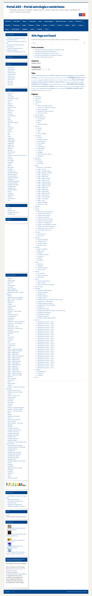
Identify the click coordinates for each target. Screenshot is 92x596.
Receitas (60, 25)
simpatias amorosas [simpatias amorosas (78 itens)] (36, 90)
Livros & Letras (41, 269)
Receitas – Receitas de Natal (15, 409)
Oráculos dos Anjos (42, 113)
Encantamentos (41, 141)
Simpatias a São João (13, 431)
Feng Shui (7, 25)
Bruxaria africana (41, 371)
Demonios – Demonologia (44, 167)
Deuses (71, 21)
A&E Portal (8, 21)
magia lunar (11, 145)
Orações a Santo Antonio (14, 390)
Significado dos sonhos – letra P (45, 349)
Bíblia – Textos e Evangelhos (15, 299)
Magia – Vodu (40, 200)
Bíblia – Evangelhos (42, 249)
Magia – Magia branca (43, 174)
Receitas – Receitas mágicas (15, 411)
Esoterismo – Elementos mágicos (16, 321)
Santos (7, 29)
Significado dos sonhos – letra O (45, 347)
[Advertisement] (16, 248)
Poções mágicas (12, 397)
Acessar (10, 209)
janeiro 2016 (11, 71)
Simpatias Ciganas (12, 174)
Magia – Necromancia (43, 195)
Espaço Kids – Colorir (13, 326)
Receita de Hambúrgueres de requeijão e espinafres (48, 55)
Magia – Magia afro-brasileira (44, 173)
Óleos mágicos (11, 383)
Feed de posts (11, 210)
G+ (13, 591)
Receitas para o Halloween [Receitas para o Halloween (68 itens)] (79, 86)
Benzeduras (11, 110)
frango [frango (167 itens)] (71, 77)
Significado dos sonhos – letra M (45, 344)
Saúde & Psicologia (42, 124)
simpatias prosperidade (14, 181)
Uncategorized (11, 198)
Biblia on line (40, 251)
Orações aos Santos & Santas (15, 392)
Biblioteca (40, 264)
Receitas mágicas (41, 245)
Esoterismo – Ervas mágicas (15, 323)
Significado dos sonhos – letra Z (45, 367)
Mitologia (10, 150)
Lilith (38, 132)
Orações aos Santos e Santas (44, 221)
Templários (40, 260)
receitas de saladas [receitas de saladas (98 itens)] (47, 86)
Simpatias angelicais (42, 296)
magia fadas (11, 143)
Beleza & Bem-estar (61, 21)
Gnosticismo (40, 256)
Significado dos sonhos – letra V (45, 360)
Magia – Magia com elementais (16, 356)
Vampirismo (40, 156)
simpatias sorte (11, 188)
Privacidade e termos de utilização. (16, 574)
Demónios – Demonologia (14, 311)
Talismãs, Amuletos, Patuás (44, 154)
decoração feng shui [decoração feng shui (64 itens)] (52, 77)
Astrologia (40, 161)
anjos (9, 102)
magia (9, 136)
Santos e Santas (41, 283)
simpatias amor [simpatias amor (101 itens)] (78, 88)
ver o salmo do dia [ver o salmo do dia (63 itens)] (48, 90)
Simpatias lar (11, 179)
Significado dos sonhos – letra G (45, 333)
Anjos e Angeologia (42, 109)
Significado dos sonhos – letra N (45, 345)
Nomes (38, 25)
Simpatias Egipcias (12, 449)
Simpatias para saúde (42, 316)
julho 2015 (10, 81)
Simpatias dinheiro (12, 176)
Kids (9, 133)
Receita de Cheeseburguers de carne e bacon (47, 53)
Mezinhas (30, 25)
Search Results (15, 29)
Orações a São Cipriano (43, 217)
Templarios (10, 469)
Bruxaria (10, 304)
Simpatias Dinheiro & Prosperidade (46, 305)
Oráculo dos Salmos (42, 275)
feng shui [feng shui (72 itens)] (66, 77)
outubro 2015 (11, 76)
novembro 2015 (12, 74)
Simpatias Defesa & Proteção (44, 303)
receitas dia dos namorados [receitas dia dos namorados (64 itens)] (68, 86)
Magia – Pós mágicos (42, 198)
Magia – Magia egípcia (13, 363)
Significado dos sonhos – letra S (45, 355)
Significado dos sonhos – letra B (45, 323)
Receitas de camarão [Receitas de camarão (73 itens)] (62, 84)
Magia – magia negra (13, 368)
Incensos (39, 145)
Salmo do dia (40, 277)
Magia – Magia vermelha (43, 193)
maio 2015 (10, 84)
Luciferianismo (41, 146)
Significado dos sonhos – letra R (45, 353)
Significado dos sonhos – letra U (45, 358)
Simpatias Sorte (12, 459)
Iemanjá (10, 129)
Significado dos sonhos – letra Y (45, 366)
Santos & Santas (12, 421)
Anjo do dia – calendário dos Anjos (46, 107)
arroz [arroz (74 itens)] (35, 75)
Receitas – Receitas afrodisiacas (16, 407)
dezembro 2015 (12, 72)
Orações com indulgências (44, 222)
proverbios (10, 162)
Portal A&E (10, 159)
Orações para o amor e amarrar (45, 228)
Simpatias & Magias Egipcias (44, 290)
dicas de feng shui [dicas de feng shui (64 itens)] (59, 77)
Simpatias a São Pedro (13, 435)
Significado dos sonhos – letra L (45, 342)
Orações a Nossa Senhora (44, 213)
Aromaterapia (40, 118)
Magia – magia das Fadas (14, 357)
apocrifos (10, 103)
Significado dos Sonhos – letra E (45, 329)
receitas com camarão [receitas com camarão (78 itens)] (78, 82)
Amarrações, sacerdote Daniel (15, 501)
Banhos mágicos (48, 21)
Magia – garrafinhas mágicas (15, 349)
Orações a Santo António (43, 215)
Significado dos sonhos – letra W (45, 362)
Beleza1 (39, 120)
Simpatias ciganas (42, 297)
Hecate (39, 130)
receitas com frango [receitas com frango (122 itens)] (39, 84)
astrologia (10, 105)
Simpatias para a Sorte (43, 308)
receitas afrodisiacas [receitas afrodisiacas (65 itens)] (68, 82)
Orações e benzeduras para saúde (46, 226)
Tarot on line (40, 235)
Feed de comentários (13, 212)
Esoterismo (78, 21)
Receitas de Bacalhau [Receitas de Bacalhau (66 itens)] (52, 84)
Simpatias (24, 29)
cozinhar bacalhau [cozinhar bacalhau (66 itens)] (44, 77)
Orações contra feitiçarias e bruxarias (46, 224)
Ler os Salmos (41, 273)
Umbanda (39, 29)
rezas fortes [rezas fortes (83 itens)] (46, 88)
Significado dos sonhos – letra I (45, 336)
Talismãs (10, 196)
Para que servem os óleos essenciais (17, 155)
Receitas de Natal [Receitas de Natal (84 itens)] (36, 86)
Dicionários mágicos (42, 267)
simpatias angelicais (13, 172)
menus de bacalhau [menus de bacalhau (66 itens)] (67, 80)
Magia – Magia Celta (42, 176)
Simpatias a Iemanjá (42, 292)
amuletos (10, 100)
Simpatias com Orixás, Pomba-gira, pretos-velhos (50, 299)
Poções (9, 157)
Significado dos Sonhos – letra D (45, 327)
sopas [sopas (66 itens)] (43, 90)
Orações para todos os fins (44, 230)
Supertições (11, 466)
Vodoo (9, 474)
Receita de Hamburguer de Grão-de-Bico (46, 51)
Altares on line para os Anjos (44, 105)
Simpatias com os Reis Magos (45, 301)
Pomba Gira (40, 373)
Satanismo (40, 150)
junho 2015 (10, 83)
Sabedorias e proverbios (14, 416)
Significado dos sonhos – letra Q (45, 351)
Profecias (39, 258)
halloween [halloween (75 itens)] (83, 77)
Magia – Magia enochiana (44, 185)
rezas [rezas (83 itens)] (41, 88)
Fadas (9, 119)
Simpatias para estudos (14, 455)
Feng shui (10, 121)
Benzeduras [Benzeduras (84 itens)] (64, 75)
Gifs (9, 124)
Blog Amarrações (12, 503)
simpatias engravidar (13, 177)
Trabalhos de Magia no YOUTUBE (16, 506)
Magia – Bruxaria (41, 169)
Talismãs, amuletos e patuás (15, 468)
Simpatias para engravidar (44, 312)
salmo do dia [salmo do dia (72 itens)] (58, 88)
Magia (24, 25)
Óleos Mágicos (41, 148)
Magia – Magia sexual (43, 191)
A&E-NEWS (17, 21)
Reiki (38, 122)
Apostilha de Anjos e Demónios (45, 111)
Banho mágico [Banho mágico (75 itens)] (46, 75)
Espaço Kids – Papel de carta (15, 328)
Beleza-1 (10, 295)
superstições (11, 195)
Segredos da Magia (42, 202)
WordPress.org (11, 214)
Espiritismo (40, 252)
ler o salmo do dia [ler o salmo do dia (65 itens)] (34, 80)
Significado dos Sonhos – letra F (45, 331)
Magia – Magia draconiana (44, 182)
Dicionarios (10, 114)
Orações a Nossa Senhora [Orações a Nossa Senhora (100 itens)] (39, 82)
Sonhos (32, 29)
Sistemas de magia (42, 204)
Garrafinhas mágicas (13, 122)
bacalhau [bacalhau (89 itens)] (40, 75)
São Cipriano (11, 167)
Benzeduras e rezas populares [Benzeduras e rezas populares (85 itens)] (76, 75)
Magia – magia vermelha (14, 371)
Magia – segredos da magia (15, 373)
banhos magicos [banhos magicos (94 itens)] (55, 75)
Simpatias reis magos (13, 184)
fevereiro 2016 (11, 69)
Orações (45, 25)
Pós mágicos (11, 160)
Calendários (40, 266)
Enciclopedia (11, 318)
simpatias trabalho (12, 189)
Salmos (81, 25)
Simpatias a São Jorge (13, 433)
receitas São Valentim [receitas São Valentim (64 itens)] (35, 88)
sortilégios (10, 193)
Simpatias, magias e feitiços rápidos (46, 318)
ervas (9, 117)
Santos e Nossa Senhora (43, 281)
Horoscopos (16, 25)
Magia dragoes (11, 140)
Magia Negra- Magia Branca (15, 504)
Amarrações (32, 21)
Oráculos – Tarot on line (14, 395)
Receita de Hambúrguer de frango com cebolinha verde (49, 49)
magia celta (11, 138)
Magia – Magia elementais (44, 184)
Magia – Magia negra (42, 189)
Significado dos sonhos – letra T (45, 356)
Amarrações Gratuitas (13, 98)
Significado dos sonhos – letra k (45, 340)
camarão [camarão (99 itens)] (34, 77)
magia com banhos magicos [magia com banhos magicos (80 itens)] (46, 80)
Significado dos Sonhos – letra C (45, 325)
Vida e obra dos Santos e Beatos (45, 284)
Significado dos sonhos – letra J (45, 338)
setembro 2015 (11, 78)
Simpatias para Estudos (43, 314)
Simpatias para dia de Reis (14, 452)
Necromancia (11, 380)
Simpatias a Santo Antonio (14, 430)
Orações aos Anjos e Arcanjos (45, 219)
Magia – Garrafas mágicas (44, 171)
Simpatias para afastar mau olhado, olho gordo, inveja (51, 310)
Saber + (74, 25)
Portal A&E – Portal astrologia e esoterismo (35, 7)
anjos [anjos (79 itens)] (32, 75)
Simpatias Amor (41, 294)
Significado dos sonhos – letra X (45, 364)
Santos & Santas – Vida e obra (15, 423)
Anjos (40, 21)
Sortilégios (40, 152)
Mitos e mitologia (41, 133)
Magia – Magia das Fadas (43, 178)
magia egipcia (11, 141)
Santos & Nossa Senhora (14, 419)
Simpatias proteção (12, 183)
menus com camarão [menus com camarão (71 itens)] (58, 80)
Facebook (7, 591)
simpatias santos (12, 186)
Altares (24, 21)
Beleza (9, 109)
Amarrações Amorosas (13, 499)
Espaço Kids (11, 325)
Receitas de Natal (42, 243)
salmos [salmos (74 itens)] (63, 88)
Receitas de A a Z (41, 241)
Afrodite (39, 128)
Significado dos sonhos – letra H (45, 334)
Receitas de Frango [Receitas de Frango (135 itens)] (75, 84)
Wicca (46, 29)
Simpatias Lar (40, 307)
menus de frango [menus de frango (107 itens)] (78, 80)
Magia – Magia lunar (42, 187)
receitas (10, 164)
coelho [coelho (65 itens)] (38, 77)
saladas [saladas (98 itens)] (52, 88)
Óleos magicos (11, 152)
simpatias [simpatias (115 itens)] (68, 88)
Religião (67, 25)
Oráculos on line (41, 234)
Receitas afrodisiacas (42, 239)
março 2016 (11, 67)
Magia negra (11, 146)
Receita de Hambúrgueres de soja (44, 57)
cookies (10, 112)
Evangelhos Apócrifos (43, 254)
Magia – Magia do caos (43, 180)
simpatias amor (11, 171)
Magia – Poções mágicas (43, 196)
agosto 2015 (11, 79)
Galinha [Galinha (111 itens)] (77, 78)
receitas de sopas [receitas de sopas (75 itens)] (58, 86)
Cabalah (39, 137)
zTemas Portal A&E (12, 478)
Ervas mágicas (41, 143)
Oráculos (52, 25)
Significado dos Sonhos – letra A (45, 322)
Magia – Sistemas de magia (15, 375)
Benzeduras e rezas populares (45, 211)
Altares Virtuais (11, 280)
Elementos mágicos (42, 139)
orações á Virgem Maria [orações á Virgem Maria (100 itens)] (56, 82)
